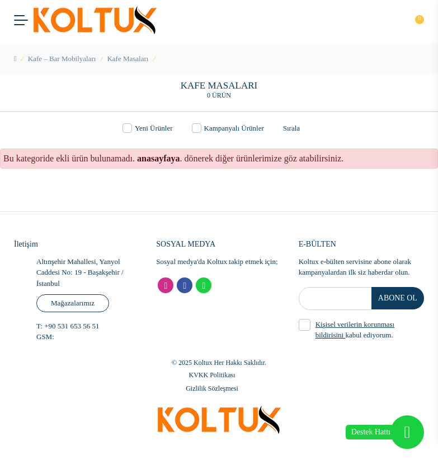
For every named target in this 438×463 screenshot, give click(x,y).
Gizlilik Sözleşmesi (212, 388)
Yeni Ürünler (148, 128)
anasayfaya (158, 158)
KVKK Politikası (212, 375)
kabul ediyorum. (347, 329)
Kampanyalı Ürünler (228, 128)
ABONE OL (398, 298)
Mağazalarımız (73, 303)
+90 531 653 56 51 (71, 326)
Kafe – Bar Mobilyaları (62, 58)
